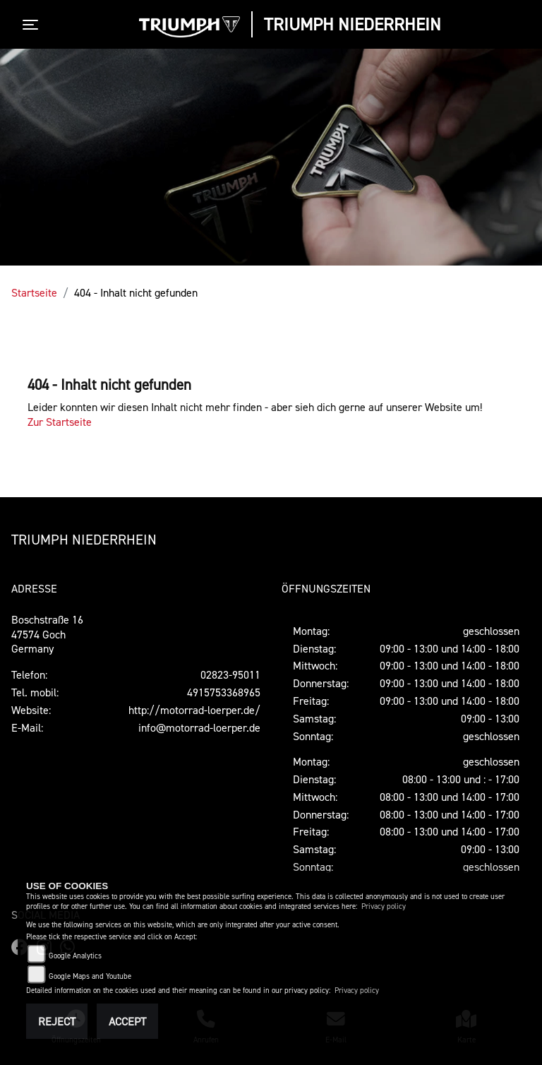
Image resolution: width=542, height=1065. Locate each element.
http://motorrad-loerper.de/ (194, 710)
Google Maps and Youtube (90, 976)
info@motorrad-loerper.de (199, 727)
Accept (127, 1021)
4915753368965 (223, 692)
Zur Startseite (60, 422)
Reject (57, 1021)
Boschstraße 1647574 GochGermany (47, 634)
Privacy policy (383, 906)
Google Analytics (75, 955)
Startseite (34, 292)
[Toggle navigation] (33, 25)
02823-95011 (230, 674)
